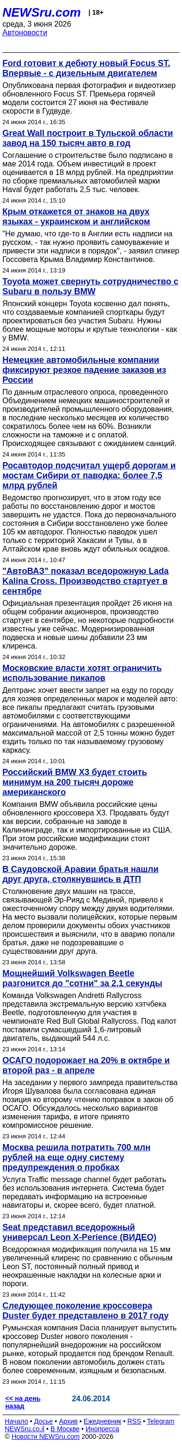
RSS (134, 1421)
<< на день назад (22, 1402)
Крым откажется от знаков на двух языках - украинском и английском (76, 216)
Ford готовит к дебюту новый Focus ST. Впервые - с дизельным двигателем (86, 68)
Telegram (161, 1421)
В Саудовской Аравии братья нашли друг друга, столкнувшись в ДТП (80, 874)
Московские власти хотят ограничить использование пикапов (82, 673)
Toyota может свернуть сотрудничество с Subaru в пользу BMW (90, 286)
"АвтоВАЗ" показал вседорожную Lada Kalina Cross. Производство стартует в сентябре (85, 581)
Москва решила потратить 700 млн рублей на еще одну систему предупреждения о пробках (76, 1157)
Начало (16, 1421)
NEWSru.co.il (24, 1429)
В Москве (65, 1429)
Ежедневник (102, 1421)
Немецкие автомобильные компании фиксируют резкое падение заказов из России (84, 370)
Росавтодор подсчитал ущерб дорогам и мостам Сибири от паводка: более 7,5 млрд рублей (89, 475)
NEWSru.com (41, 12)
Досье (43, 1421)
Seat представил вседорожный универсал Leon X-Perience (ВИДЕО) (79, 1232)
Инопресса (103, 1429)
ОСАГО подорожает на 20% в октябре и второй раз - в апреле (86, 1065)
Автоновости (24, 33)
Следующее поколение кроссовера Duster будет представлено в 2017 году (85, 1310)
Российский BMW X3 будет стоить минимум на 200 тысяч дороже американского (74, 782)
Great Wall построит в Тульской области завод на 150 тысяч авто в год (87, 138)
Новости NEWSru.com (45, 1436)
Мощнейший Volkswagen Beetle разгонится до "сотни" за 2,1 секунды (82, 978)
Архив (68, 1421)
